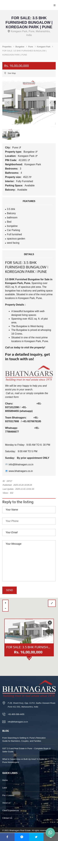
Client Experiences (10, 810)
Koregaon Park (27, 156)
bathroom (12, 217)
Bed (9, 221)
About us (6, 803)
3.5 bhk (11, 209)
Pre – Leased (8, 795)
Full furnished (14, 234)
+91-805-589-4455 (16, 714)
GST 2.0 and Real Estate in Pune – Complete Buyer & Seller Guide (26, 750)
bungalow (12, 226)
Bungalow (30, 151)
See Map (10, 73)
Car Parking (13, 230)
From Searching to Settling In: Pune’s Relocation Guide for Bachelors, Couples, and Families (24, 739)
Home (5, 780)
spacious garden (16, 238)
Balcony (11, 213)
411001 (24, 160)
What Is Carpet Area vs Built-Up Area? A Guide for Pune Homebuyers (24, 760)
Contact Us (7, 818)
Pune (16, 147)
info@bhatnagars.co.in (19, 464)
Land (4, 787)
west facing (13, 242)
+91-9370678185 (31, 421)
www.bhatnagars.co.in (19, 471)
